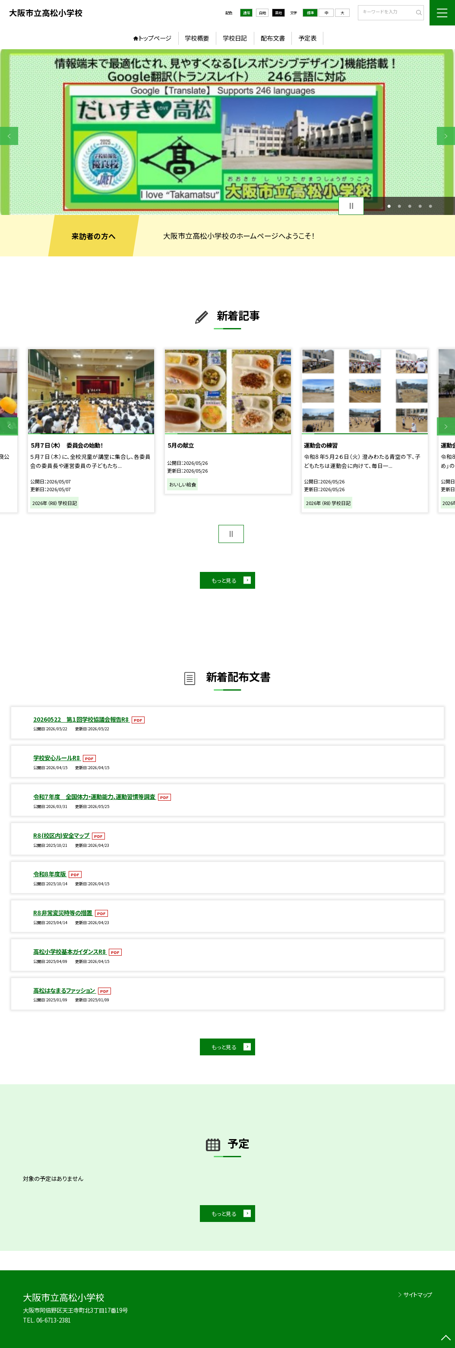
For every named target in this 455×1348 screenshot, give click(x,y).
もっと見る (224, 580)
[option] (227, 132)
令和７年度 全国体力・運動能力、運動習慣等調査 (94, 796)
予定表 (307, 37)
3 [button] (409, 206)
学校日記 (235, 37)
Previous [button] (9, 136)
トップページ (155, 37)
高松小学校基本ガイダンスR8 (70, 951)
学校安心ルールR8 (57, 757)
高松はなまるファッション (64, 990)
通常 (246, 12)
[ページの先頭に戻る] (446, 1339)
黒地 (278, 12)
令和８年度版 (50, 873)
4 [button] (420, 206)
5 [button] (430, 206)
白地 (262, 12)
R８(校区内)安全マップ (61, 835)
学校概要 (197, 37)
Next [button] (446, 136)
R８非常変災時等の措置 (63, 912)
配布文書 (273, 37)
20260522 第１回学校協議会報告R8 (81, 719)
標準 (310, 12)
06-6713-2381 (53, 1320)
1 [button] (389, 206)
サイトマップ (417, 1294)
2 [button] (399, 206)
